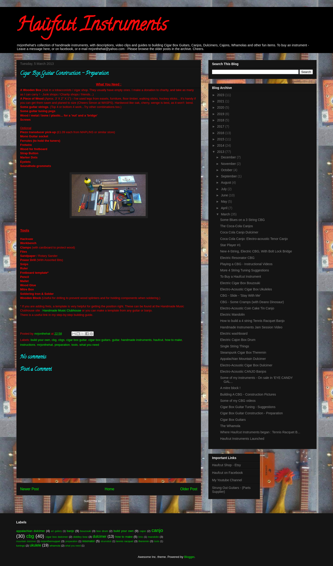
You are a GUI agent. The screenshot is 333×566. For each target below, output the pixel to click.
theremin (144, 541)
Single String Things (234, 346)
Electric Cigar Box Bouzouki (240, 283)
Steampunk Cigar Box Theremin (243, 352)
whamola (54, 545)
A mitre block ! (230, 388)
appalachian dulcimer (30, 531)
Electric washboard (233, 333)
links (140, 537)
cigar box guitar (76, 340)
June (225, 195)
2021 (221, 101)
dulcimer (99, 536)
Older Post (188, 489)
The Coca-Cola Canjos (236, 226)
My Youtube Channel (227, 480)
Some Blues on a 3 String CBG (242, 220)
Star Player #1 (230, 245)
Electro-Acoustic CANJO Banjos (243, 371)
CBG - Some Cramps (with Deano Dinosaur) (252, 302)
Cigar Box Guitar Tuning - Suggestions (247, 407)
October (227, 170)
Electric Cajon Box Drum (238, 340)
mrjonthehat (45, 344)
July (224, 189)
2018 (221, 120)
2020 (221, 107)
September (229, 176)
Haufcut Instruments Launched (242, 438)
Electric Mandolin (232, 314)
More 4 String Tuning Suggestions (244, 270)
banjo (70, 531)
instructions (27, 344)
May (224, 201)
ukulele (35, 545)
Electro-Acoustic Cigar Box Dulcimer (246, 365)
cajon (143, 530)
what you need (89, 344)
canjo (157, 530)
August (226, 182)
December (229, 157)
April (224, 208)
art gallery (56, 531)
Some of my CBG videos (238, 400)
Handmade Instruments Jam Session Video (251, 327)
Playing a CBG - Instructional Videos (246, 264)
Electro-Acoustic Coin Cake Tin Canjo (247, 308)
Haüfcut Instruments (91, 26)
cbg (54, 340)
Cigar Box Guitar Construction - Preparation (251, 413)
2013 (221, 152)
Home (109, 489)
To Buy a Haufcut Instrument (240, 276)
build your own (40, 340)
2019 (221, 114)
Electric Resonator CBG (237, 258)
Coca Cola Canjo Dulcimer (239, 232)
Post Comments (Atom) (117, 501)
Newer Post (29, 489)
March (226, 214)
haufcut (158, 340)
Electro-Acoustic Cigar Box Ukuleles (246, 289)
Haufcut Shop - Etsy (226, 465)
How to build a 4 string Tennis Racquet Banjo (252, 321)
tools (74, 344)
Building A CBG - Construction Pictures (248, 394)
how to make (173, 340)
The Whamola (230, 426)
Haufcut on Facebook (227, 473)
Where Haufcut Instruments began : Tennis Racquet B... (260, 432)
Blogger (189, 557)
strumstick (106, 541)
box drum (102, 530)
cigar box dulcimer (57, 536)
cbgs (61, 340)
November (229, 164)
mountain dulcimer (26, 541)
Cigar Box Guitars (233, 419)
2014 (221, 145)
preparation (62, 344)
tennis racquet (124, 541)
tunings (20, 545)
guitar (116, 340)
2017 (221, 126)
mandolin (153, 536)
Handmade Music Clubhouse (62, 310)
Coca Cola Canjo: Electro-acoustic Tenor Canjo (254, 239)
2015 (221, 139)
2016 (221, 133)
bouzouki (85, 530)
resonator (88, 541)
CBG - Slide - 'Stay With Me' (240, 295)
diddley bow (80, 536)
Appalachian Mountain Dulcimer (243, 359)
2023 (221, 95)
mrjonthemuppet (50, 541)
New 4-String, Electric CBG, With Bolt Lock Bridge (256, 251)
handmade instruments (136, 340)
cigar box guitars (99, 340)
